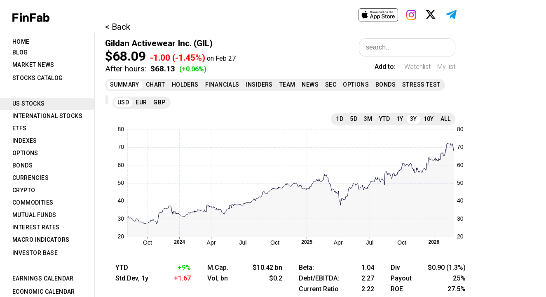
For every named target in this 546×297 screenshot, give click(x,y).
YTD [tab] (384, 119)
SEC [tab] (330, 84)
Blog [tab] (20, 52)
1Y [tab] (399, 119)
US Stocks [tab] (28, 103)
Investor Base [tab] (35, 253)
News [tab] (310, 84)
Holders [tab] (185, 84)
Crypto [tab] (23, 190)
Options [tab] (25, 153)
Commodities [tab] (32, 202)
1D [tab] (339, 119)
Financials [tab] (222, 84)
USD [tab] (123, 102)
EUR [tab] (141, 102)
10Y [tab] (429, 119)
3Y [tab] (413, 119)
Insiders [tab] (259, 84)
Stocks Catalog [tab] (37, 78)
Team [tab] (287, 84)
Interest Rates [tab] (36, 227)
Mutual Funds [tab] (34, 215)
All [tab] (445, 119)
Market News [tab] (33, 64)
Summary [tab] (124, 84)
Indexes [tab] (24, 140)
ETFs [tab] (19, 128)
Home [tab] (21, 41)
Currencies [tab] (30, 177)
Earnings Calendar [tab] (43, 278)
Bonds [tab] (22, 165)
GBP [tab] (159, 102)
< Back (117, 27)
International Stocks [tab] (47, 116)
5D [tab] (353, 119)
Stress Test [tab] (421, 84)
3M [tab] (368, 119)
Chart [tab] (155, 84)
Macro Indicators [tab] (40, 239)
